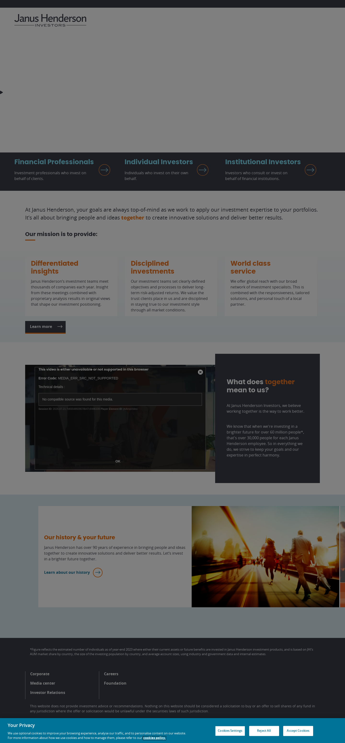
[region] (172, 730)
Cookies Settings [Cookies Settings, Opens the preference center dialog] (230, 730)
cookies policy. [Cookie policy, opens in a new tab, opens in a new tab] (154, 738)
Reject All (264, 730)
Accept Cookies (298, 730)
